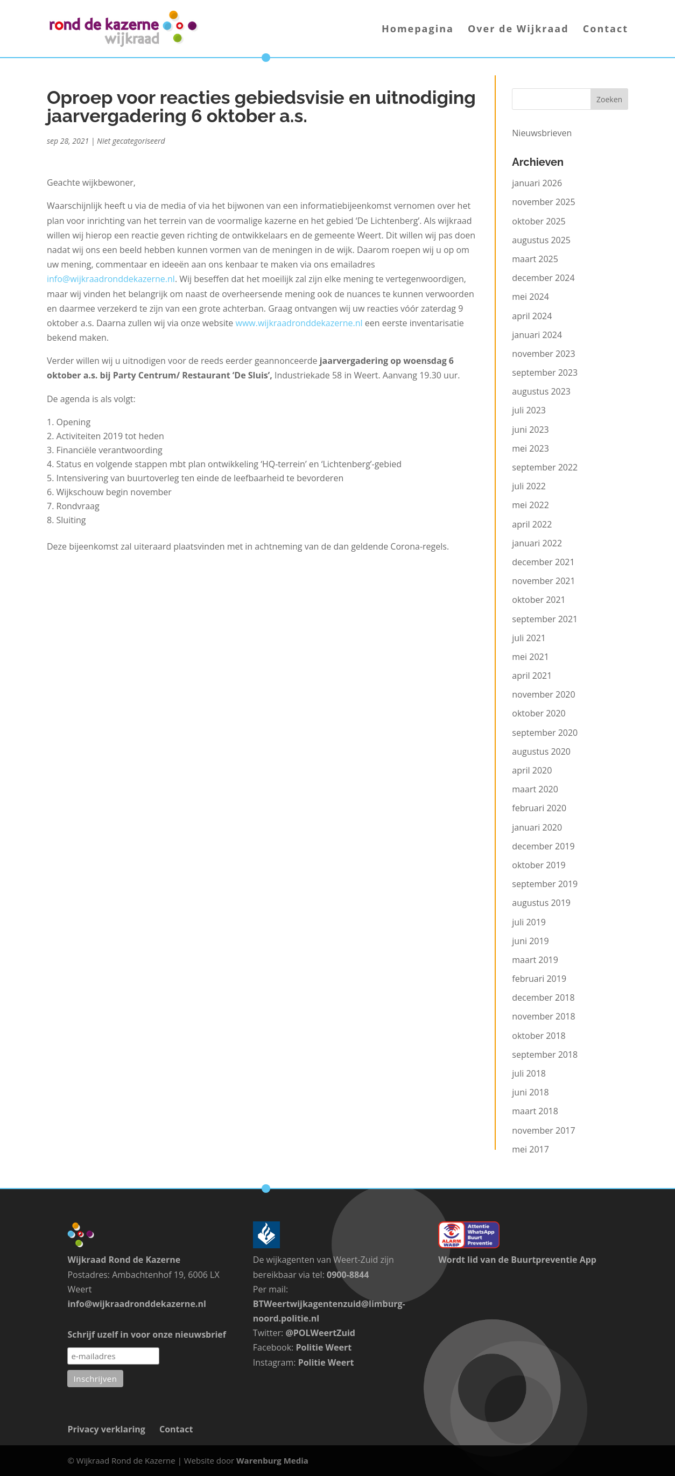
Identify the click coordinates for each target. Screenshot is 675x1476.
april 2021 (532, 675)
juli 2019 (529, 922)
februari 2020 (539, 808)
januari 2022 (537, 543)
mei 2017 (530, 1149)
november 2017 (543, 1130)
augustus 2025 (541, 240)
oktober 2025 (538, 221)
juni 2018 (530, 1092)
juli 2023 (529, 410)
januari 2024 (537, 335)
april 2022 (532, 524)
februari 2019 (539, 979)
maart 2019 (535, 960)
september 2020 (545, 733)
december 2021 (543, 562)
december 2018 (543, 997)
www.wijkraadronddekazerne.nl (299, 323)
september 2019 (545, 884)
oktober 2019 (538, 865)
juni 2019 (530, 941)
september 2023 (545, 372)
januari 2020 (537, 827)
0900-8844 (348, 1275)
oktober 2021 (538, 600)
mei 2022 (530, 505)
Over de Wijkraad (518, 30)
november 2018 (543, 1016)
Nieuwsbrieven (542, 133)
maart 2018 (535, 1111)
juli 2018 (529, 1073)
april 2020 (532, 770)
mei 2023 (530, 448)
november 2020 (543, 694)
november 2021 (543, 581)
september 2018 (545, 1054)
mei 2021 (530, 657)
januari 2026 (537, 183)
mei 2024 (530, 297)
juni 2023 (530, 429)
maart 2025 (535, 259)
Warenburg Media (272, 1460)
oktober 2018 (538, 1036)
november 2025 (543, 202)
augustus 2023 (541, 391)
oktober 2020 (538, 713)
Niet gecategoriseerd (131, 141)
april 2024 (532, 316)
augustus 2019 (541, 903)
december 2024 (543, 278)
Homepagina (418, 30)
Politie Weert (323, 1347)
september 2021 (545, 619)
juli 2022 (529, 486)
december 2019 (543, 846)
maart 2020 (535, 789)
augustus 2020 (541, 751)
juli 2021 (529, 638)
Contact (605, 30)
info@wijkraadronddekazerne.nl (111, 279)
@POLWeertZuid (320, 1333)
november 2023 (543, 354)
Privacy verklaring (106, 1429)
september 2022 (545, 467)
